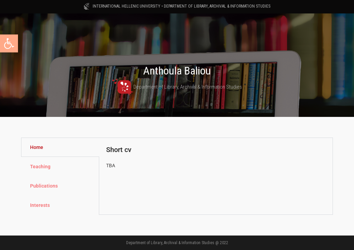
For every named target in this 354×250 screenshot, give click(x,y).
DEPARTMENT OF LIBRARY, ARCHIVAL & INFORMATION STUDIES (217, 6)
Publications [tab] (44, 186)
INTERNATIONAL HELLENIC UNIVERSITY (126, 6)
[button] (9, 43)
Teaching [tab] (40, 166)
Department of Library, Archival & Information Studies (177, 87)
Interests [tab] (40, 205)
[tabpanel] (216, 161)
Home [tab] (36, 147)
